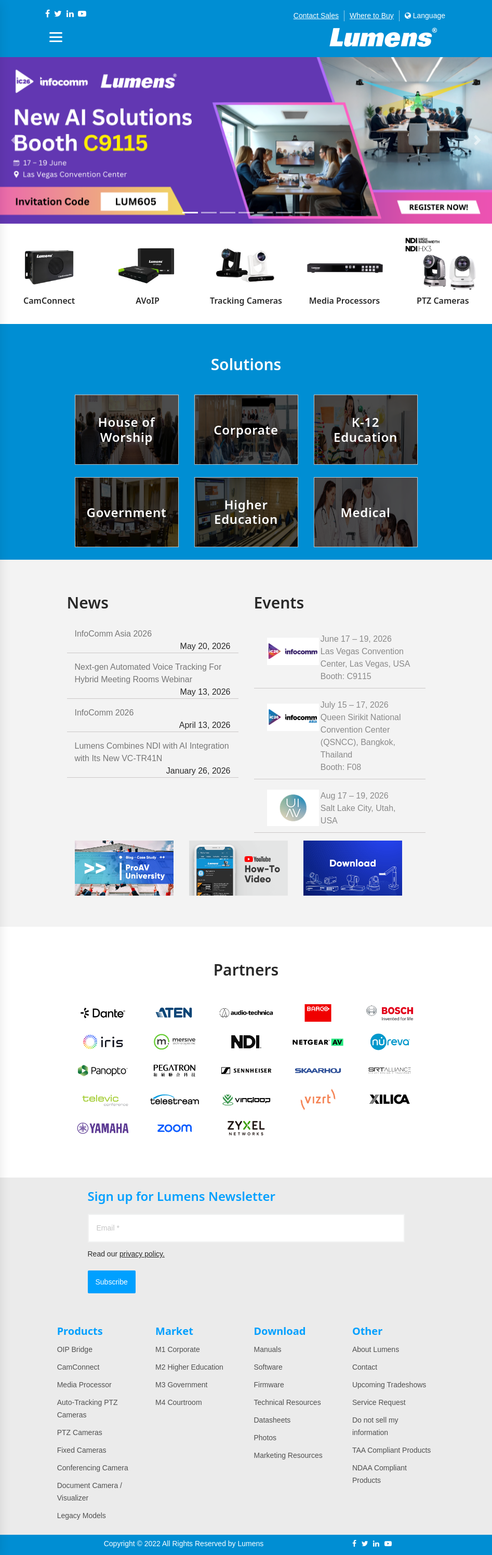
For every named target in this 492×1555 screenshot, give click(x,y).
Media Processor (84, 1385)
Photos (265, 1438)
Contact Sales (316, 15)
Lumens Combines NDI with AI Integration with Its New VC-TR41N (153, 759)
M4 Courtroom (178, 1402)
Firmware (269, 1385)
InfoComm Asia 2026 (153, 641)
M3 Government (181, 1385)
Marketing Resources (288, 1455)
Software (268, 1367)
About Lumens (375, 1349)
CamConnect (78, 1367)
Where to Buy (372, 15)
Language (425, 15)
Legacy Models (81, 1515)
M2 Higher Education (189, 1367)
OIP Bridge (74, 1349)
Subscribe (112, 1282)
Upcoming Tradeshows (389, 1385)
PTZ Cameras (79, 1432)
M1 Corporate (177, 1349)
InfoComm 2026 (153, 720)
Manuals (267, 1349)
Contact (364, 1367)
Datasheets (272, 1420)
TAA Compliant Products (391, 1450)
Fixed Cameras (82, 1450)
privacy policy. (142, 1254)
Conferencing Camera (92, 1468)
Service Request (379, 1402)
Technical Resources (287, 1402)
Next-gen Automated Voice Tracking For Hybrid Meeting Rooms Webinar (153, 680)
